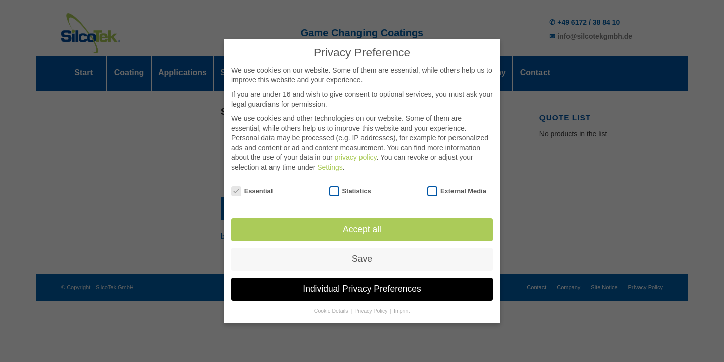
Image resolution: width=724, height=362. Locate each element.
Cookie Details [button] (332, 307)
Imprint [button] (402, 307)
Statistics (350, 187)
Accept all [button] (362, 226)
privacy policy (355, 154)
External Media (456, 187)
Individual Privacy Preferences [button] (362, 285)
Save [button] (362, 255)
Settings (330, 163)
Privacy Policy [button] (371, 307)
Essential (252, 187)
